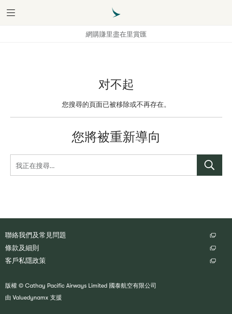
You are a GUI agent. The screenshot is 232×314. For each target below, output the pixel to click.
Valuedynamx (30, 297)
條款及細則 (22, 248)
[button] (10, 13)
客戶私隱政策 (25, 261)
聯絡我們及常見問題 (35, 235)
